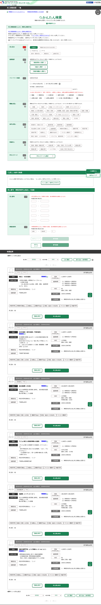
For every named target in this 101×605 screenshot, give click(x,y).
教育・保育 (49, 111)
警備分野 (33, 149)
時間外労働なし (64, 129)
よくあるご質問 (65, 600)
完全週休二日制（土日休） (38, 129)
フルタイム (34, 50)
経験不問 (75, 129)
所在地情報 (86, 600)
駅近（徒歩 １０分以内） (38, 136)
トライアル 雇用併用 (56, 136)
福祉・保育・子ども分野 (63, 145)
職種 (32, 95)
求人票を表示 (57, 309)
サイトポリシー (33, 600)
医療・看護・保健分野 (37, 145)
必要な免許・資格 (36, 98)
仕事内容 (51, 95)
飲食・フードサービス (55, 107)
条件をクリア (36, 239)
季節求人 (46, 54)
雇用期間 (68, 125)
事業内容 (81, 95)
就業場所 (71, 95)
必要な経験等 (50, 98)
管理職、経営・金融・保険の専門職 (66, 111)
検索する (93, 164)
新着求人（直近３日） (37, 125)
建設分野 (77, 145)
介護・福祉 (34, 115)
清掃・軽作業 (34, 118)
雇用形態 (50, 125)
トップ (9, 5)
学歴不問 (84, 129)
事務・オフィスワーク (72, 107)
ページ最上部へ (98, 599)
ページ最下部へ (98, 12)
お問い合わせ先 (76, 600)
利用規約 (56, 600)
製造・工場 (75, 115)
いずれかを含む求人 (36, 83)
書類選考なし (77, 132)
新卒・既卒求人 (35, 54)
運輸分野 (42, 149)
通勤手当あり (52, 132)
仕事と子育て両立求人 (66, 149)
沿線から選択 (39, 67)
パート (42, 50)
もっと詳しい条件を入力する (41, 35)
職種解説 (43, 269)
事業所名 (41, 95)
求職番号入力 (50, 23)
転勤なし (42, 132)
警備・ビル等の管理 (36, 111)
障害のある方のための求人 (47, 47)
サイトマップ (23, 600)
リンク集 (14, 600)
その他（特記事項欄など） (66, 98)
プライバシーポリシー (45, 600)
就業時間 (52, 129)
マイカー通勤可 (65, 132)
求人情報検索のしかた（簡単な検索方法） (20, 31)
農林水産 (55, 118)
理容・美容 (65, 118)
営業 (32, 107)
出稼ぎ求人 (55, 54)
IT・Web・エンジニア (62, 115)
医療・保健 (84, 111)
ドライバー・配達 (46, 115)
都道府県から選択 (39, 62)
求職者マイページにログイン (16, 12)
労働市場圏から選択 (38, 71)
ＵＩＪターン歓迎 (71, 136)
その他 (75, 118)
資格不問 (33, 132)
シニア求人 (52, 149)
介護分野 (50, 145)
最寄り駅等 (60, 95)
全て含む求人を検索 (50, 83)
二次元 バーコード (90, 288)
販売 (41, 107)
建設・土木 (45, 118)
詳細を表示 (37, 309)
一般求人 (33, 47)
